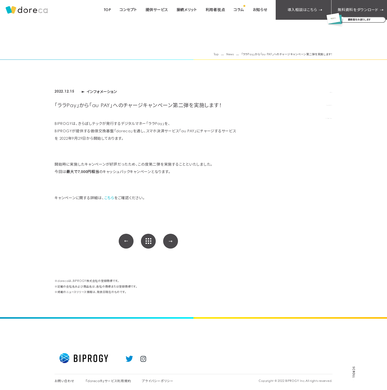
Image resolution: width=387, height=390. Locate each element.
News (230, 54)
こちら (109, 197)
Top (216, 54)
